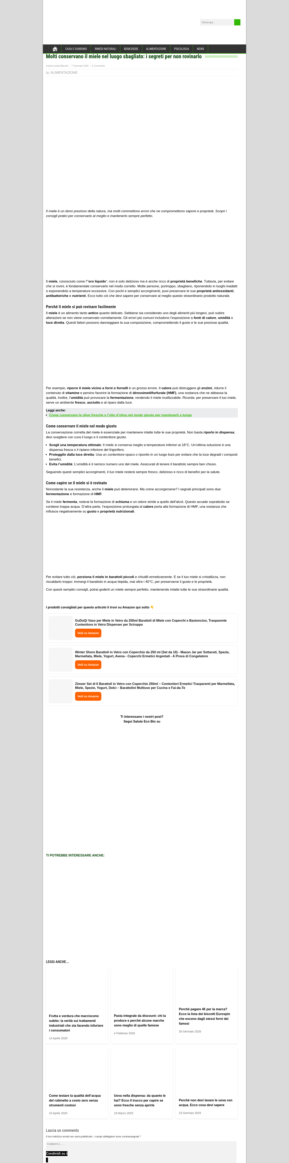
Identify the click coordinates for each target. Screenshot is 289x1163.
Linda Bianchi (61, 65)
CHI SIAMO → (57, 1130)
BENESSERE (131, 49)
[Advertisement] (142, 249)
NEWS (200, 49)
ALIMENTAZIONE (156, 49)
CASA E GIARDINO (76, 49)
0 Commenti (98, 65)
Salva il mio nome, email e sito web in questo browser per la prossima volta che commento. (102, 1104)
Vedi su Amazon (88, 633)
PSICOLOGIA (181, 49)
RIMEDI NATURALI (105, 49)
